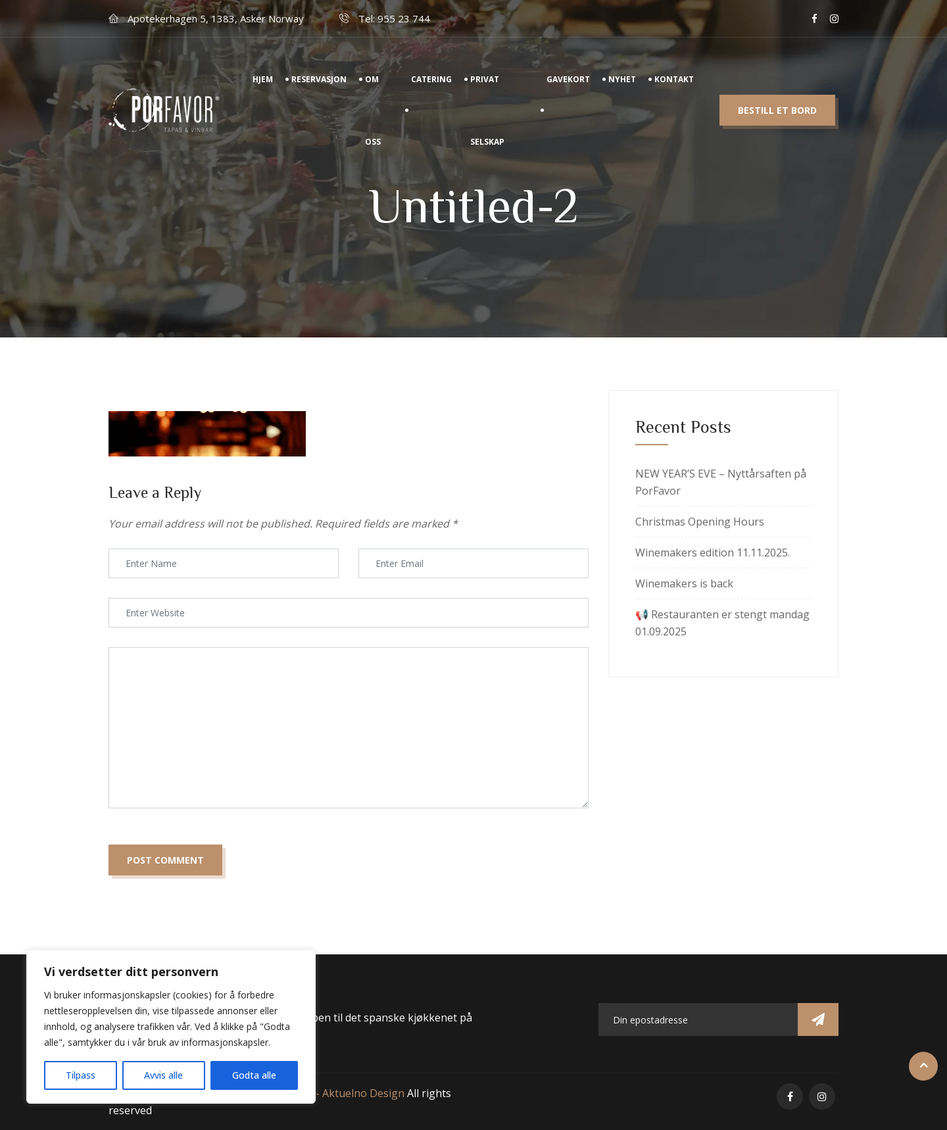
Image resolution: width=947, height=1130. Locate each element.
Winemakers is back (684, 583)
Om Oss (373, 123)
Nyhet (622, 91)
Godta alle (254, 1075)
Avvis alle (163, 1075)
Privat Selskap (487, 123)
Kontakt (674, 91)
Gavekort (568, 91)
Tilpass (80, 1075)
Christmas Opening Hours (699, 521)
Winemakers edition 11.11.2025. (712, 552)
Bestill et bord (777, 123)
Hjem (263, 91)
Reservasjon (319, 91)
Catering (431, 91)
